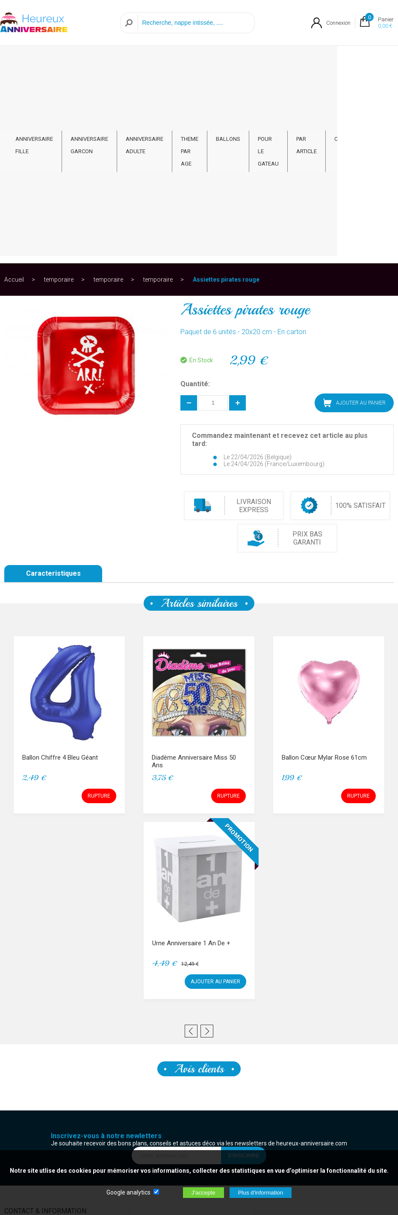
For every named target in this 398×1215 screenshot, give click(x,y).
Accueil (14, 91)
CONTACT (371, 54)
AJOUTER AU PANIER (354, 214)
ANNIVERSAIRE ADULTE (148, 60)
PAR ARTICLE (330, 60)
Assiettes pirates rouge (226, 91)
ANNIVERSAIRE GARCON (89, 60)
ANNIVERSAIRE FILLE (34, 60)
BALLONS (243, 54)
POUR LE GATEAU (284, 60)
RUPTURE (99, 608)
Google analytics (128, 1192)
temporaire (59, 91)
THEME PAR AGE (197, 60)
